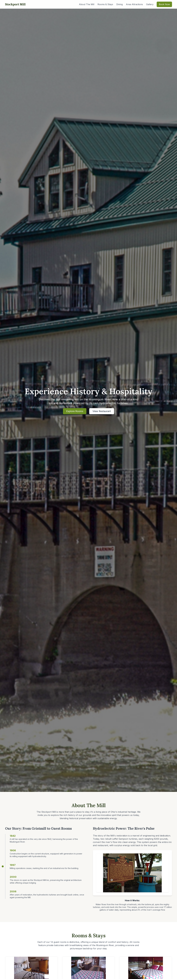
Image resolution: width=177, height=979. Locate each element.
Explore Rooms (74, 411)
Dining (119, 4)
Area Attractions (134, 4)
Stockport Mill (15, 4)
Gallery (149, 4)
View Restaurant (101, 411)
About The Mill (86, 4)
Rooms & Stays (105, 4)
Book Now (164, 4)
